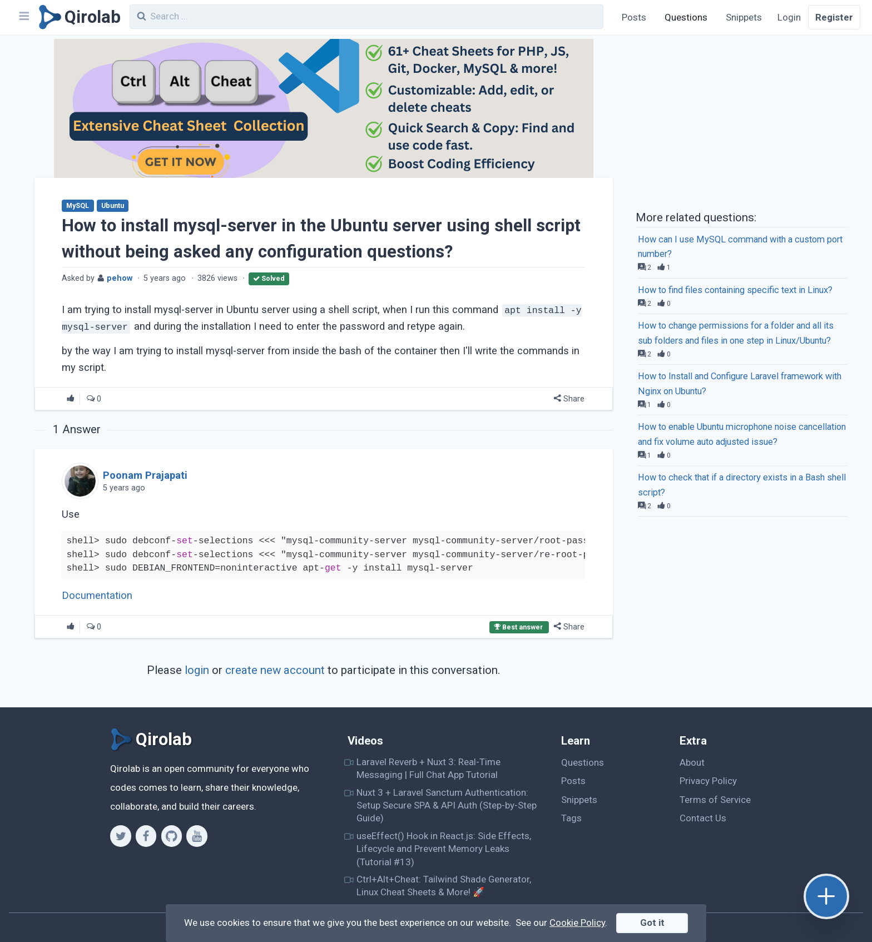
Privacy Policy (708, 780)
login (197, 670)
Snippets (744, 17)
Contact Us (703, 818)
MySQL (77, 206)
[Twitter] (120, 835)
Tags (571, 818)
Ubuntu (112, 206)
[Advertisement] (742, 121)
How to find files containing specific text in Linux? (735, 290)
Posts (634, 17)
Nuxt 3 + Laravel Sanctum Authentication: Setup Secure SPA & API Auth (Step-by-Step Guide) (446, 805)
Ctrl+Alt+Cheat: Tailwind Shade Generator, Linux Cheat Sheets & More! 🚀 (443, 886)
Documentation (97, 595)
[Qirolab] (77, 17)
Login (789, 17)
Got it (652, 922)
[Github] (171, 835)
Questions (686, 17)
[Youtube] (196, 835)
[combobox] (366, 16)
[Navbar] (23, 17)
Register (834, 17)
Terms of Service (715, 799)
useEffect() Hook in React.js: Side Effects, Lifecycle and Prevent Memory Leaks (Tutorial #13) (443, 848)
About (692, 762)
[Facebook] (146, 835)
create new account (275, 670)
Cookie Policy (577, 922)
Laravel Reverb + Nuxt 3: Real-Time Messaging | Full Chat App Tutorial (428, 768)
